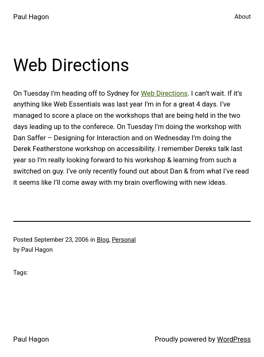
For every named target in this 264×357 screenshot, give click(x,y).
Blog (103, 239)
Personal (124, 239)
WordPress (234, 339)
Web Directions (164, 93)
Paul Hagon (31, 16)
